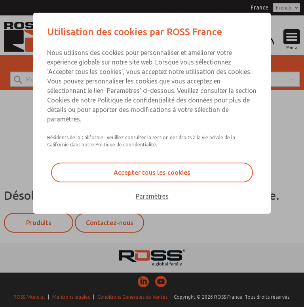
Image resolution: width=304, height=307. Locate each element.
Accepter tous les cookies (152, 172)
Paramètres (152, 196)
